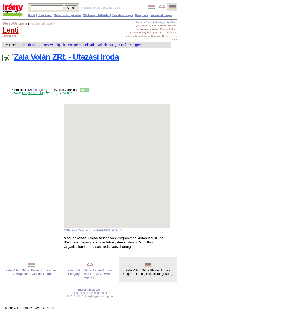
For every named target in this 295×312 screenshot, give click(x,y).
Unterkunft (28, 45)
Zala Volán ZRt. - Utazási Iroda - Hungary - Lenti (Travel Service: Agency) (90, 274)
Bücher (81, 289)
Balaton (97, 7)
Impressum (95, 289)
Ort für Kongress (131, 45)
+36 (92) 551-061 (32, 93)
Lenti (10, 30)
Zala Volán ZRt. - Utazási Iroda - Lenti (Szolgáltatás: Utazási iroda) (31, 272)
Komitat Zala (42, 23)
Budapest (108, 7)
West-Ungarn (14, 23)
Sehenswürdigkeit (52, 45)
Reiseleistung (106, 45)
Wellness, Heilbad (81, 45)
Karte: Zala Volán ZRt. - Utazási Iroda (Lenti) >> (93, 229)
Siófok (117, 7)
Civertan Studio (98, 293)
